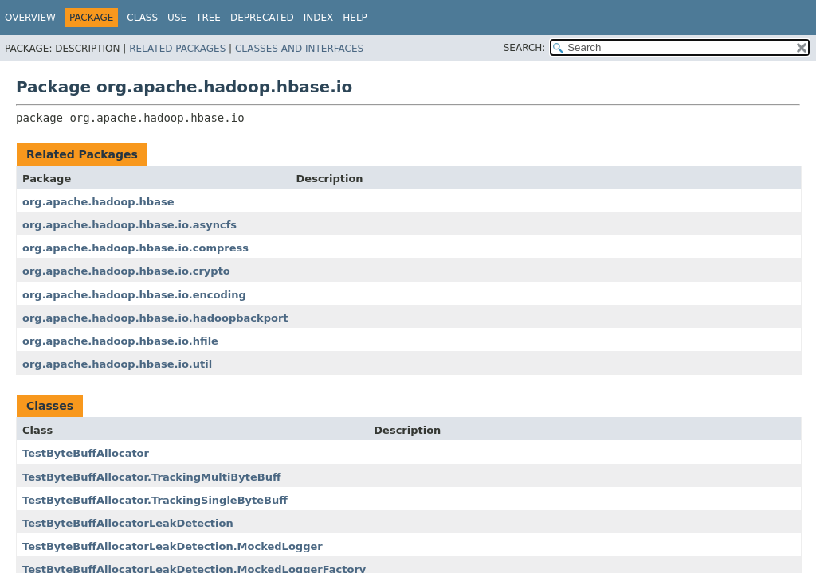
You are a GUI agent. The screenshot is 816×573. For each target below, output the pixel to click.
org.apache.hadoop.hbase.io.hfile (120, 341)
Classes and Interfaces (299, 48)
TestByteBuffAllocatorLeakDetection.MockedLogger (172, 546)
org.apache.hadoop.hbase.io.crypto (126, 271)
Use (176, 17)
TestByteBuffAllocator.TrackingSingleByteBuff (155, 500)
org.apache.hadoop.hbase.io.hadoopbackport (155, 318)
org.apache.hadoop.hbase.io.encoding (134, 295)
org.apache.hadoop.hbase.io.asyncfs (129, 225)
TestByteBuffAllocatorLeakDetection (127, 523)
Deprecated (262, 17)
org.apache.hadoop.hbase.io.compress (135, 248)
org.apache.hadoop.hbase (98, 202)
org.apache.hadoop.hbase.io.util (117, 364)
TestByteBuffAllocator (85, 453)
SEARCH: (525, 47)
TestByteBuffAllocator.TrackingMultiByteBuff (151, 477)
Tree (208, 17)
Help (355, 17)
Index (319, 17)
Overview (30, 17)
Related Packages (177, 48)
